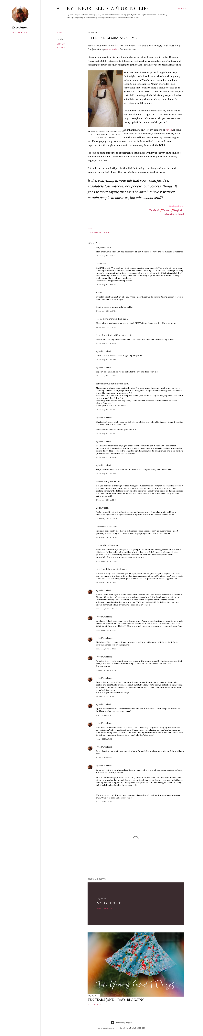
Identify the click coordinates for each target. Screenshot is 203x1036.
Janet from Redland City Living (111, 335)
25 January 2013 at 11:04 (106, 582)
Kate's (169, 129)
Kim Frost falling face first (108, 569)
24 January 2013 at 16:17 (106, 285)
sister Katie (111, 49)
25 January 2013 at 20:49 (106, 609)
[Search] (182, 8)
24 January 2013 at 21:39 (106, 410)
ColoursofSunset (104, 526)
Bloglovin (178, 210)
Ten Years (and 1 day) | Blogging (116, 999)
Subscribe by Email (174, 214)
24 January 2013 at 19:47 (106, 343)
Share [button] (59, 32)
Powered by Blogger (121, 1022)
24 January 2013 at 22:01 (106, 500)
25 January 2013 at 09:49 (106, 561)
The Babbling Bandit (106, 481)
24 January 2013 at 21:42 (106, 433)
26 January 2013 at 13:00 (106, 670)
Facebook (154, 210)
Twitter (166, 210)
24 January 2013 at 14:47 (106, 256)
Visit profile (20, 32)
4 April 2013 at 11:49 (104, 802)
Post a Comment (101, 1005)
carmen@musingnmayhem (109, 383)
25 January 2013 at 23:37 (106, 649)
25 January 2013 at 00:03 (106, 519)
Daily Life (61, 44)
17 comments (108, 908)
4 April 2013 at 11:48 (104, 715)
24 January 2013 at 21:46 (106, 457)
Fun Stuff (61, 47)
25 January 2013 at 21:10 (106, 630)
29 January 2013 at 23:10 (106, 696)
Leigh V (100, 508)
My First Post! (109, 903)
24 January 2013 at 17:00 (106, 311)
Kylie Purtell (102, 351)
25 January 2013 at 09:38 (106, 537)
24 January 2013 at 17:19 (106, 327)
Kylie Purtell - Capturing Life (108, 8)
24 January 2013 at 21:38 (106, 360)
